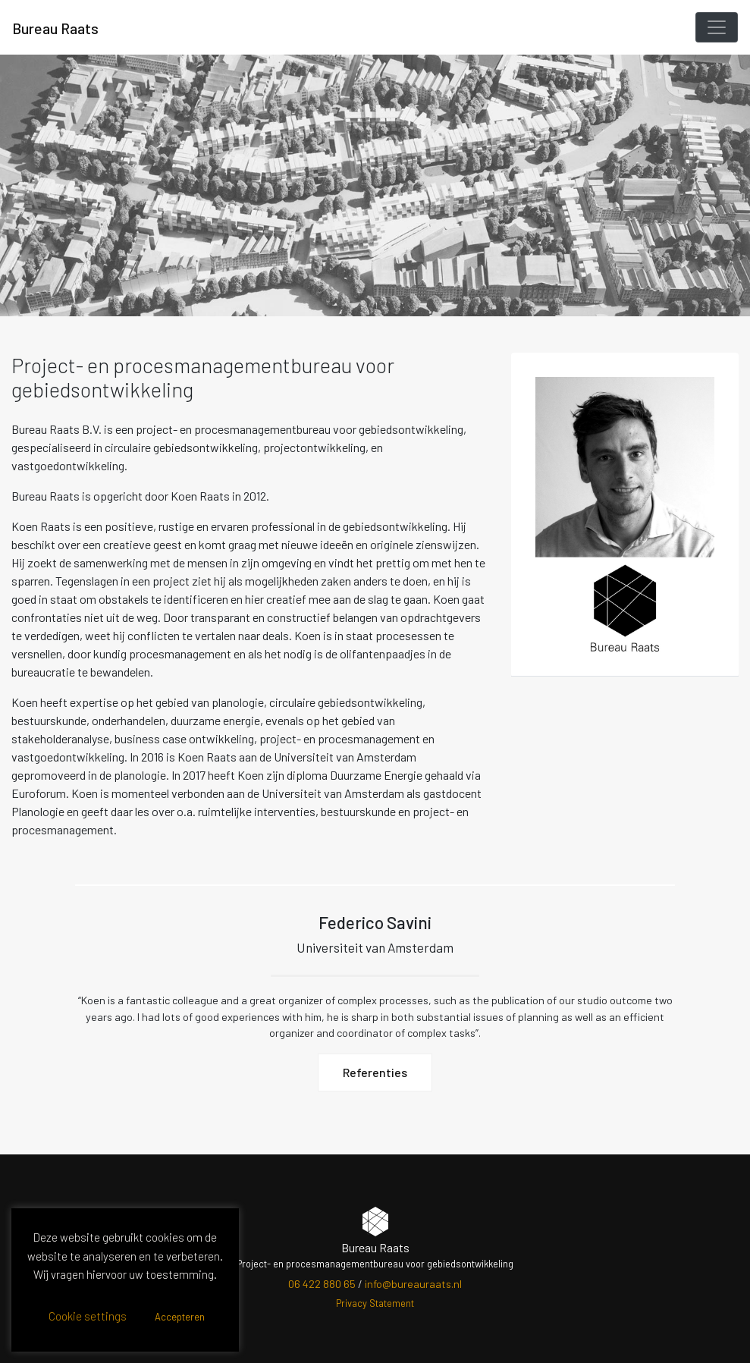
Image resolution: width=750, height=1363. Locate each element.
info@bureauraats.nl (413, 1283)
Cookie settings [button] (88, 1316)
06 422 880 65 (322, 1283)
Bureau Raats (55, 28)
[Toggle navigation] (716, 27)
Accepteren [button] (180, 1317)
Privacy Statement (375, 1303)
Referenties (375, 1073)
